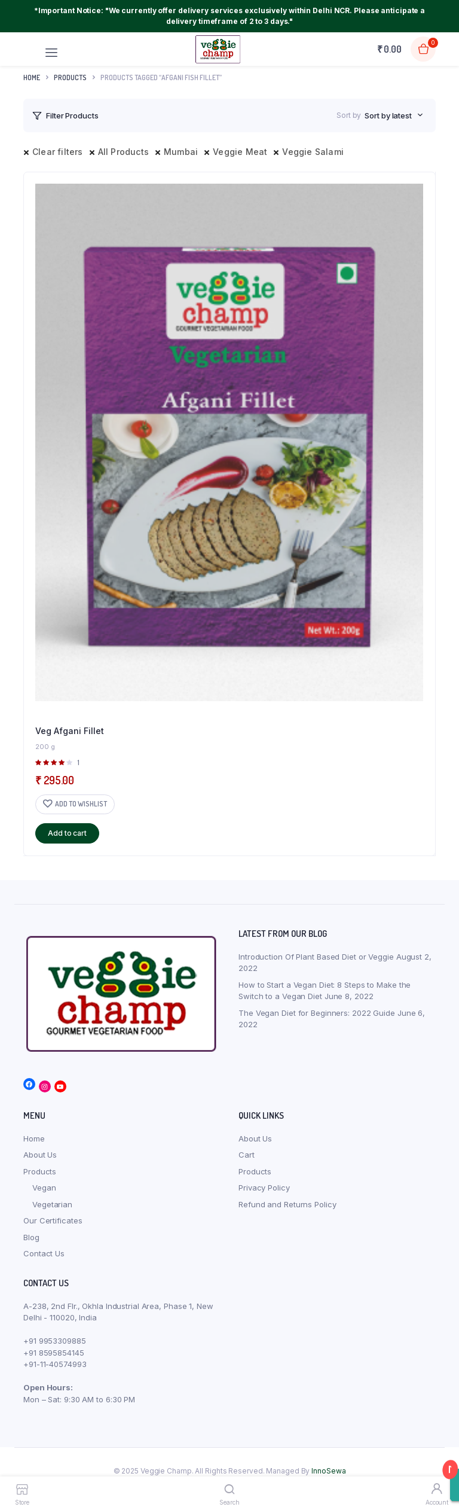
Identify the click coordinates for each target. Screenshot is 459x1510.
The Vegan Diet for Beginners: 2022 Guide (316, 1013)
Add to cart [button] (67, 833)
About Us (40, 1154)
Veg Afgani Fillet (69, 731)
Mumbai (181, 152)
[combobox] (394, 115)
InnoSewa (328, 1470)
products (70, 77)
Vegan (44, 1187)
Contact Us (44, 1253)
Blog (31, 1237)
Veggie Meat (240, 152)
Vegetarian (52, 1204)
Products (39, 1171)
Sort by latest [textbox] (388, 115)
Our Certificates (52, 1220)
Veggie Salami (313, 152)
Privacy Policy (264, 1187)
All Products (123, 152)
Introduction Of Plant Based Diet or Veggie (316, 956)
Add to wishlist (81, 803)
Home (31, 77)
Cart (246, 1154)
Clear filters (57, 152)
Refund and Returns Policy (287, 1204)
